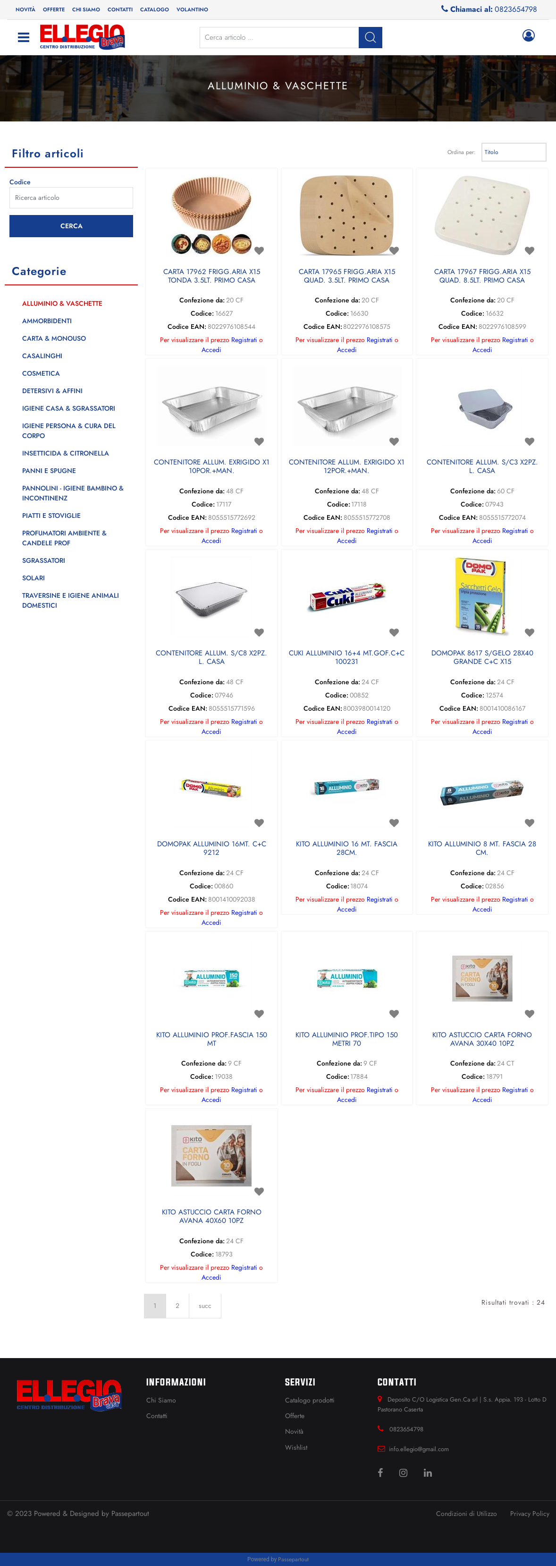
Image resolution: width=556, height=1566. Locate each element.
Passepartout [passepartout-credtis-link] (293, 1559)
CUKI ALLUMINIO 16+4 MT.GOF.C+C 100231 (346, 658)
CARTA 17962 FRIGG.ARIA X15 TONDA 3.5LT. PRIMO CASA (211, 276)
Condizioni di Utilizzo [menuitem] (466, 1513)
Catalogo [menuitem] (154, 9)
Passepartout (130, 1513)
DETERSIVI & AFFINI (52, 391)
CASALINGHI (42, 356)
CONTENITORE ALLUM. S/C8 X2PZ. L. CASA (211, 658)
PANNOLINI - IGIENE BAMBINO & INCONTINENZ (73, 493)
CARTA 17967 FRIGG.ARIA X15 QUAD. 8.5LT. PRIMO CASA (482, 276)
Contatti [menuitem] (120, 9)
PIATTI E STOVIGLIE (51, 515)
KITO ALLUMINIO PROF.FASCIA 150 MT (211, 1040)
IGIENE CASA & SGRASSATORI (68, 408)
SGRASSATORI (43, 560)
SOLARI (33, 578)
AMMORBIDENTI (47, 321)
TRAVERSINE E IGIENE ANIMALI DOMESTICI (70, 600)
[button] (71, 226)
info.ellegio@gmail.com (419, 1449)
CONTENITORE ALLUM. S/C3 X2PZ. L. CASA (482, 467)
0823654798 (516, 9)
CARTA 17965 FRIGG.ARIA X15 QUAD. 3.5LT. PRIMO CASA (347, 276)
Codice (20, 182)
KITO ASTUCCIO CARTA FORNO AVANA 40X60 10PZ (211, 1217)
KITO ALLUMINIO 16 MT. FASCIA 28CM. (346, 849)
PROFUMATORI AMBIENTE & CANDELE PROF (64, 538)
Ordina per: (461, 152)
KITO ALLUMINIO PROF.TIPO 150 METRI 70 (346, 1040)
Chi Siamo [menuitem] (161, 1400)
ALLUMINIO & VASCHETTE (62, 303)
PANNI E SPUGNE (49, 470)
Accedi (211, 349)
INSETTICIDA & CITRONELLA (65, 453)
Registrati (244, 339)
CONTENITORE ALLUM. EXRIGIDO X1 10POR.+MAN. (212, 467)
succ (205, 1305)
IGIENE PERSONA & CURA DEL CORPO (69, 430)
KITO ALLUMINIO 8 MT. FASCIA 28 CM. (482, 849)
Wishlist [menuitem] (296, 1447)
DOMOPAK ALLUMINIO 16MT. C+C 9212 (211, 849)
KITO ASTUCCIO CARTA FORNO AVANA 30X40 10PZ (482, 1040)
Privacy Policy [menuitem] (529, 1513)
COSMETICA (41, 373)
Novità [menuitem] (25, 9)
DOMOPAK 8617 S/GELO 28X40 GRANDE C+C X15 (482, 658)
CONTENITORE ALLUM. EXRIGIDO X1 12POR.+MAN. (346, 467)
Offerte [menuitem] (54, 9)
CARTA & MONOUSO (54, 338)
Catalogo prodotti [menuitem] (310, 1400)
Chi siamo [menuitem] (86, 9)
